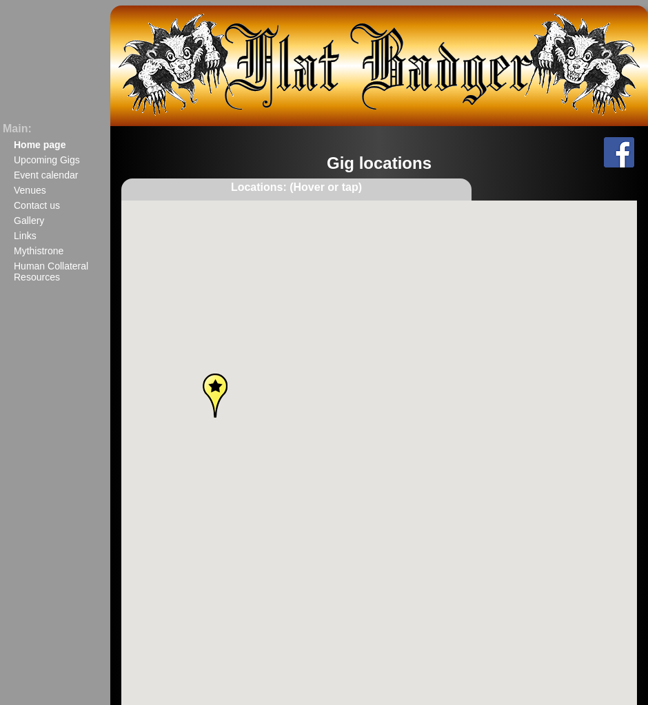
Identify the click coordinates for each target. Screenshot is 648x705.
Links (25, 235)
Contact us (37, 205)
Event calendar (46, 175)
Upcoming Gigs (47, 159)
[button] (543, 529)
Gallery (29, 220)
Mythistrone (38, 250)
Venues (30, 190)
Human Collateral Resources (51, 271)
